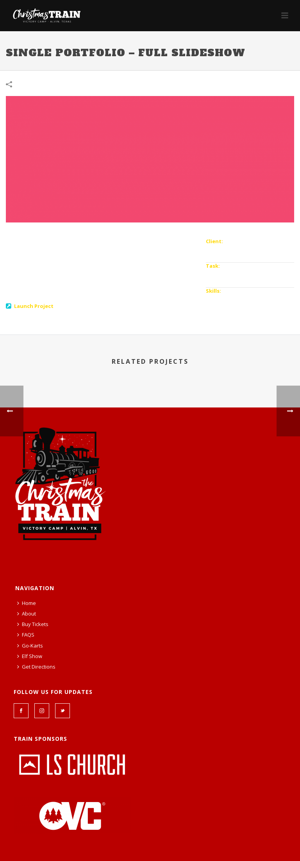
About (26, 613)
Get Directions (36, 666)
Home (26, 603)
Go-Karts (30, 645)
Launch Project (34, 306)
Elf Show (29, 656)
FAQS (25, 634)
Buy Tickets (32, 624)
